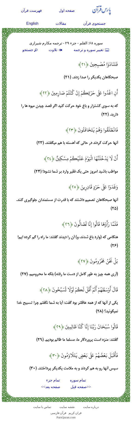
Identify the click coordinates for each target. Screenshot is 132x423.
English (32, 23)
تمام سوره (78, 380)
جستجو (30, 50)
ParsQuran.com (66, 417)
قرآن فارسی (58, 413)
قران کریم (75, 413)
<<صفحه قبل (81, 387)
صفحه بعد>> (50, 387)
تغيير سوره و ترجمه (92, 50)
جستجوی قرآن (94, 23)
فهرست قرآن (31, 10)
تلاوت (56, 50)
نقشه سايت (67, 407)
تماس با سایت (42, 407)
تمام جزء (53, 380)
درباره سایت (91, 407)
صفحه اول (67, 10)
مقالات (61, 23)
